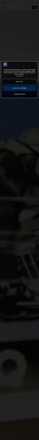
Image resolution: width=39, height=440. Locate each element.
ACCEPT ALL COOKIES (19, 88)
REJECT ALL (19, 81)
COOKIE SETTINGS (19, 94)
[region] (19, 79)
